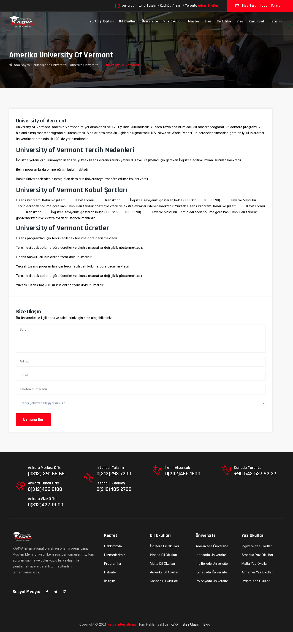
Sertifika (224, 21)
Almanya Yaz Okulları (257, 572)
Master (193, 21)
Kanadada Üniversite (211, 572)
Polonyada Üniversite (212, 581)
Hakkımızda (113, 546)
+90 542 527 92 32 (255, 473)
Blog (206, 624)
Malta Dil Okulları (162, 564)
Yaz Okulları (173, 21)
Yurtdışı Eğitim (102, 21)
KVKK (175, 624)
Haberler (110, 572)
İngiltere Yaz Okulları (256, 546)
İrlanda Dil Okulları (163, 555)
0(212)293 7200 (114, 473)
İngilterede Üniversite (212, 564)
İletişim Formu (270, 5)
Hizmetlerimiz (114, 555)
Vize (240, 21)
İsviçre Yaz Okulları (255, 581)
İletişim (276, 21)
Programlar (112, 564)
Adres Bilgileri (208, 5)
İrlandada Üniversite (211, 555)
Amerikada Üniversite (212, 546)
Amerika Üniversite (84, 65)
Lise (208, 21)
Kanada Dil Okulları (164, 581)
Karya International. (122, 624)
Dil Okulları (127, 21)
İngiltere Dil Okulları (164, 546)
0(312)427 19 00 (45, 504)
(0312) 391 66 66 (46, 473)
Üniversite (150, 21)
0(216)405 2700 (114, 489)
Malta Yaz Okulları (255, 564)
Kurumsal (256, 21)
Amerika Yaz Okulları (257, 555)
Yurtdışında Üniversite (49, 65)
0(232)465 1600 (182, 473)
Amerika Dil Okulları (164, 572)
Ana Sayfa (19, 65)
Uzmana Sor (33, 419)
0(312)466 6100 (45, 489)
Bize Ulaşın (191, 624)
